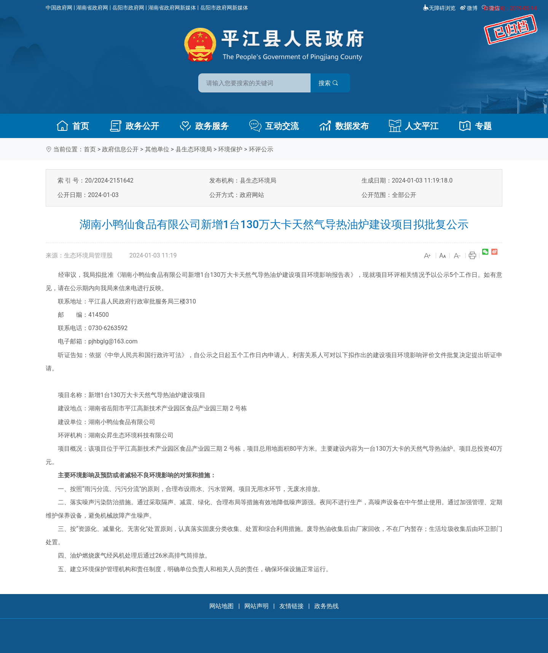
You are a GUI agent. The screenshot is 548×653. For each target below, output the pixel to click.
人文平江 (413, 126)
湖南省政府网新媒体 (172, 8)
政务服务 (204, 126)
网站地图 (221, 606)
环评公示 (261, 149)
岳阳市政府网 (128, 8)
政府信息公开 (120, 149)
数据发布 (344, 126)
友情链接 (291, 606)
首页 (72, 126)
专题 (475, 126)
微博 (469, 8)
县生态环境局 (193, 149)
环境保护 (230, 149)
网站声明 (256, 606)
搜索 (328, 83)
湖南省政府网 (92, 8)
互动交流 (274, 126)
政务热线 (326, 606)
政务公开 (134, 126)
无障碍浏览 (439, 8)
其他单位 (157, 149)
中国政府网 (59, 8)
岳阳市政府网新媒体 (224, 8)
